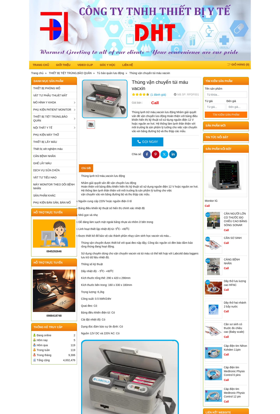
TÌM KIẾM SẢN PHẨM (226, 114)
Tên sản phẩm (213, 88)
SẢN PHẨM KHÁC (44, 195)
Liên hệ (127, 64)
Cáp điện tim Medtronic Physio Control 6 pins (234, 371)
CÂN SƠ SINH (233, 237)
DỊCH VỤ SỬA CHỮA (46, 170)
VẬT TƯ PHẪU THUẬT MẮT (50, 95)
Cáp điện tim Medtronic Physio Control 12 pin (234, 392)
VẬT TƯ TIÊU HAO (45, 177)
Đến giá (231, 101)
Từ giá (209, 101)
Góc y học (107, 64)
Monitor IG (211, 200)
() (238, 64)
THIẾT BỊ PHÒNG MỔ (46, 88)
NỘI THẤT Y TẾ (42, 127)
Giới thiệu (63, 64)
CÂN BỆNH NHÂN (44, 156)
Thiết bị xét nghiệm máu (48, 148)
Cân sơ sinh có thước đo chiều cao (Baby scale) (234, 328)
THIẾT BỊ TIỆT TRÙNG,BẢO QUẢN (50, 118)
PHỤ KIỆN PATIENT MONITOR (52, 109)
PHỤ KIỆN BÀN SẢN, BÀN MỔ (52, 202)
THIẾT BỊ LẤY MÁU (45, 141)
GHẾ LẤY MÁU (42, 163)
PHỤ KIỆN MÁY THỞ (46, 134)
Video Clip (85, 64)
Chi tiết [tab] (86, 168)
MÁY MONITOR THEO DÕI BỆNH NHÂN (54, 186)
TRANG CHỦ (41, 64)
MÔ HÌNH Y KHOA (44, 102)
